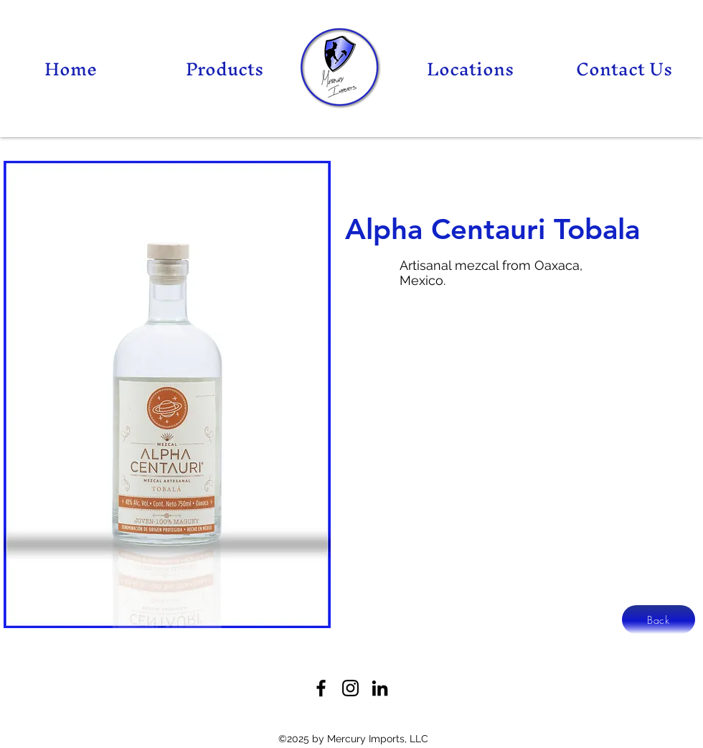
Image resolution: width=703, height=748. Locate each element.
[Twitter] (350, 688)
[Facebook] (321, 688)
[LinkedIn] (380, 688)
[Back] (658, 619)
